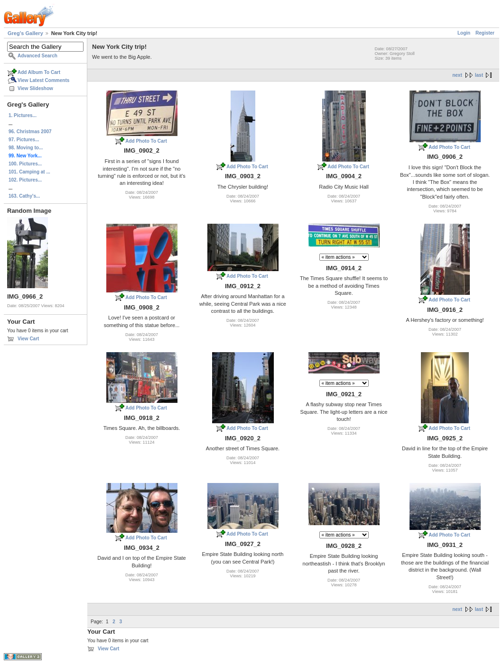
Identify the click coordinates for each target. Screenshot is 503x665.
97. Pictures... (24, 139)
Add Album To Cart (39, 72)
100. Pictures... (25, 163)
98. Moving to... (26, 147)
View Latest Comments (43, 80)
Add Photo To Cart (146, 141)
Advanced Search (37, 55)
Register (484, 33)
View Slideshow (35, 88)
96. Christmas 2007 (30, 131)
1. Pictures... (23, 115)
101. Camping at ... (29, 171)
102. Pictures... (25, 179)
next (457, 75)
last (479, 75)
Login (463, 33)
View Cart (28, 338)
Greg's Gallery (25, 33)
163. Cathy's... (24, 196)
